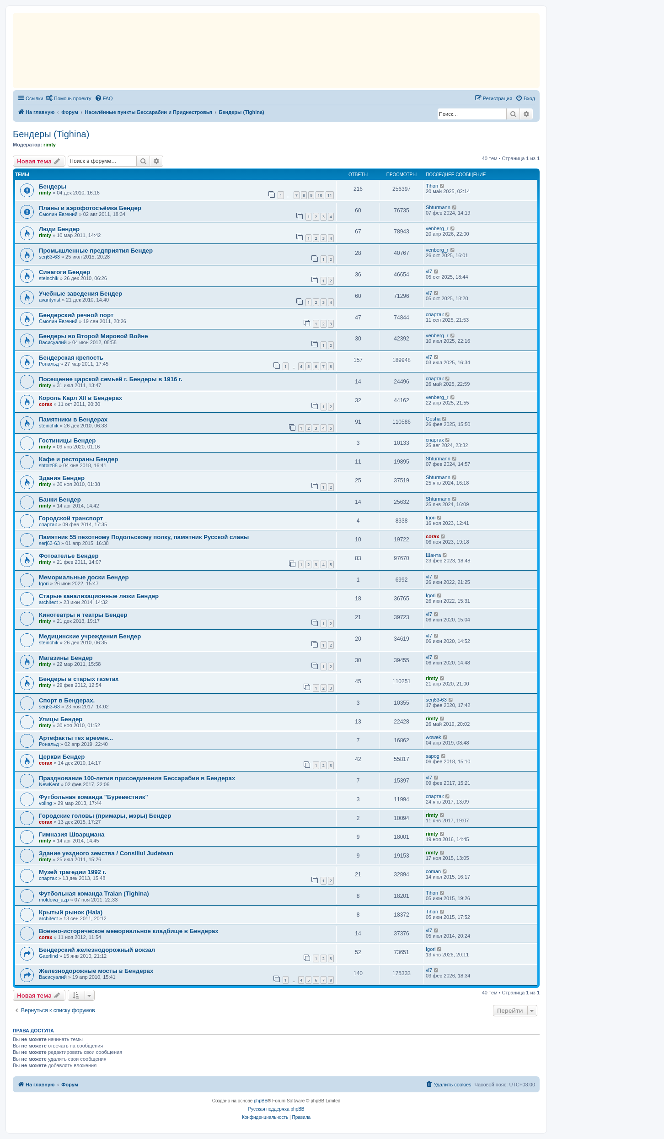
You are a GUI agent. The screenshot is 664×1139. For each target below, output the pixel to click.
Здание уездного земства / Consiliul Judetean (106, 853)
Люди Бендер (59, 229)
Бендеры (52, 186)
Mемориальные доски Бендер (84, 577)
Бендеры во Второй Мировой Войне (93, 336)
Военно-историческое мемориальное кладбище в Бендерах (129, 931)
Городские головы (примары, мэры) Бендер (105, 815)
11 (329, 195)
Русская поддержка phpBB (276, 1109)
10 (319, 195)
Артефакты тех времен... (76, 737)
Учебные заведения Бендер (80, 293)
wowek (433, 737)
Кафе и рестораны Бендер (78, 459)
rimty (49, 144)
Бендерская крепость (71, 357)
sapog (432, 756)
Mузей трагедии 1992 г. (72, 872)
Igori (430, 517)
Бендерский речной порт (76, 315)
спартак (435, 314)
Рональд (49, 364)
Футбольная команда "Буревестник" (93, 797)
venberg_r (437, 228)
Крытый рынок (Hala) (70, 912)
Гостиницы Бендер (67, 440)
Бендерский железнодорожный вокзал (97, 949)
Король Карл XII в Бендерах (80, 397)
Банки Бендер (60, 499)
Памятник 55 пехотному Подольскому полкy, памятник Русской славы (144, 537)
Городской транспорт (71, 518)
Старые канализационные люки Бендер (99, 596)
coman (433, 871)
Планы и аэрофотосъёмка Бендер (90, 208)
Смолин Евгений (58, 214)
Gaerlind (48, 956)
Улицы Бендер (60, 719)
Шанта (433, 555)
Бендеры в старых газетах (78, 678)
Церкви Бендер (62, 756)
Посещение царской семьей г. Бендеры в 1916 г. (110, 379)
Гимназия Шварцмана (71, 834)
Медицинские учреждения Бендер (90, 636)
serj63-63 (49, 256)
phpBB (261, 1100)
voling (45, 803)
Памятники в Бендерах (73, 419)
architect (48, 602)
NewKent (49, 784)
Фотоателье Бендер (68, 555)
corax (45, 404)
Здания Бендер (62, 478)
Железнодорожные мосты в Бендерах (96, 970)
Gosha (433, 418)
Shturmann (438, 207)
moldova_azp (54, 899)
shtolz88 (48, 465)
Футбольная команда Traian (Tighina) (94, 893)
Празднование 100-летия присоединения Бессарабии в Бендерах (137, 778)
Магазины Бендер (66, 657)
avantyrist (49, 299)
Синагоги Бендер (64, 272)
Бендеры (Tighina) (51, 134)
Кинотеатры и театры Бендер (83, 614)
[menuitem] (68, 98)
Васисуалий (53, 342)
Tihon (432, 186)
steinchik (49, 278)
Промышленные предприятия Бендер (96, 250)
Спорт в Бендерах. (67, 700)
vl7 (429, 271)
